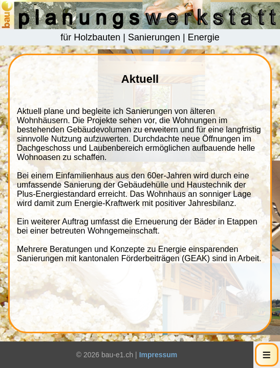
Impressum (158, 355)
